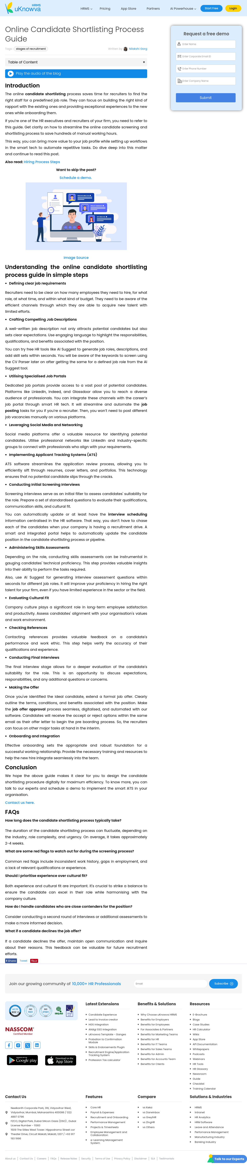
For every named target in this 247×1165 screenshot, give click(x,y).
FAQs (53, 1158)
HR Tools (198, 1064)
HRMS (85, 8)
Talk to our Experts (229, 1159)
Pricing (105, 8)
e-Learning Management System (107, 1141)
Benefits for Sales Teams (156, 1049)
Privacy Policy (122, 1158)
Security (86, 1158)
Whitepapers (201, 1049)
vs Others (149, 1127)
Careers (41, 1158)
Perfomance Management (211, 1132)
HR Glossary (200, 1068)
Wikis (196, 1034)
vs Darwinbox (151, 1112)
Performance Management (108, 1122)
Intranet (200, 1112)
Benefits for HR (150, 1039)
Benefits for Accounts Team (158, 1059)
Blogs (196, 1019)
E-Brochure (200, 1014)
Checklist (198, 1083)
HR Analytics (202, 1117)
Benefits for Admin (152, 1054)
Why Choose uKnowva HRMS (159, 1014)
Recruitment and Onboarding (109, 1117)
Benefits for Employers (155, 1019)
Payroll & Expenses (102, 1112)
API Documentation (205, 1044)
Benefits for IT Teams (154, 1044)
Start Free (211, 8)
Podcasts (199, 1054)
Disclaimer (140, 1158)
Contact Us (26, 1158)
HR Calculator (201, 1029)
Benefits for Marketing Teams (159, 1034)
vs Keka (147, 1107)
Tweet (23, 961)
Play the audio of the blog (34, 73)
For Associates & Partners (157, 1029)
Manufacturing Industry (210, 1137)
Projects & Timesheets (105, 1127)
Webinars (199, 1059)
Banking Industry (205, 1142)
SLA (153, 1158)
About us (10, 1158)
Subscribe (224, 983)
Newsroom (200, 1073)
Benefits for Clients (152, 1064)
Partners (153, 8)
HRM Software (203, 1122)
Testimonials (166, 1158)
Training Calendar (204, 1088)
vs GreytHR (149, 1117)
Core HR (96, 1107)
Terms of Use (102, 1158)
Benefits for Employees (155, 1024)
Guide (196, 1078)
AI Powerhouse (181, 8)
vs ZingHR (149, 1122)
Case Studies (201, 1024)
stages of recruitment (31, 49)
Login (233, 8)
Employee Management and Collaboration (109, 1134)
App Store (128, 8)
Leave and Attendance (209, 1127)
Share (11, 961)
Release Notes (69, 1158)
